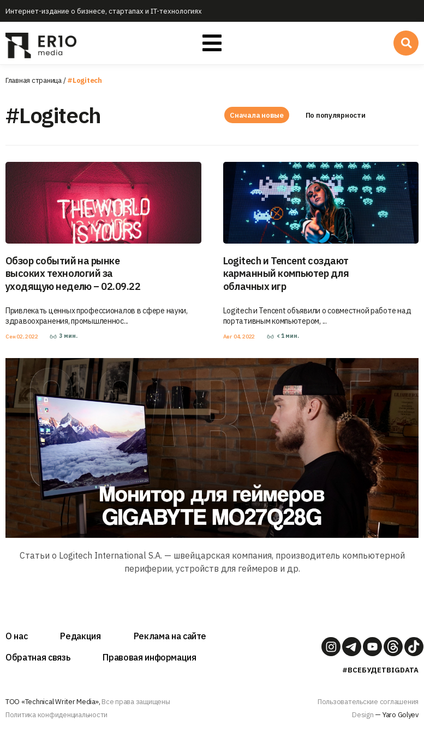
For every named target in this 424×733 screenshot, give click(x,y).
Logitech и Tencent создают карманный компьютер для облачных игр (286, 274)
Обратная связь (37, 657)
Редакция (80, 636)
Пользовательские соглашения (368, 701)
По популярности (338, 115)
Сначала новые (257, 115)
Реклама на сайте (170, 636)
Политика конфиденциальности (56, 714)
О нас (16, 636)
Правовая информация (149, 657)
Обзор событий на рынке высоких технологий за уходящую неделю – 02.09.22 (72, 274)
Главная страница (33, 80)
